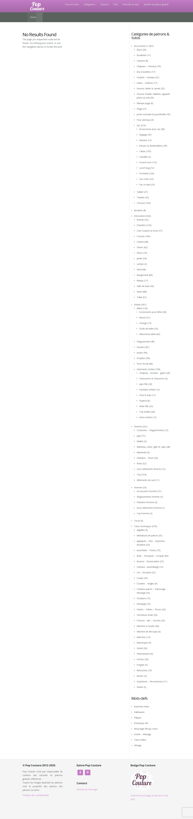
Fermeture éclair (145, 614)
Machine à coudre (146, 626)
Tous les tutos (72, 4)
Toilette (140, 197)
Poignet (140, 664)
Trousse (141, 203)
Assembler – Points (146, 550)
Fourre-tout (145, 162)
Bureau (140, 219)
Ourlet (140, 648)
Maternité (141, 452)
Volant (140, 687)
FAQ (115, 4)
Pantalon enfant (147, 389)
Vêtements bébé (147, 334)
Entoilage (141, 603)
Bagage (143, 134)
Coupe (140, 578)
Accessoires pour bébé (150, 312)
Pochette (143, 173)
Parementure (143, 653)
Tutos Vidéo (140, 739)
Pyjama (143, 400)
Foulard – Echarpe (146, 77)
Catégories (89, 4)
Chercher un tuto (130, 4)
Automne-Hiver (141, 706)
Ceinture (141, 60)
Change (143, 323)
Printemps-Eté (141, 723)
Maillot (140, 441)
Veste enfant (145, 417)
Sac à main (144, 184)
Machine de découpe (147, 631)
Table (139, 297)
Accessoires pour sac (149, 129)
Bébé (139, 308)
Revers (140, 675)
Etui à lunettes (144, 71)
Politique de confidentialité (36, 795)
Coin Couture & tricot (147, 230)
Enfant (137, 304)
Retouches (142, 670)
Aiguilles (141, 530)
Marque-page (143, 103)
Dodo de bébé (146, 328)
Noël (139, 269)
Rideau (140, 280)
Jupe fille (143, 384)
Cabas (142, 151)
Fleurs (140, 252)
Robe (139, 463)
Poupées (141, 358)
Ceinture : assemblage (148, 566)
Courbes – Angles (145, 583)
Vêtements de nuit (146, 480)
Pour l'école (142, 363)
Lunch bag (144, 167)
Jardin (139, 258)
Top (139, 474)
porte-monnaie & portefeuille (151, 114)
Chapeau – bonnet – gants (152, 372)
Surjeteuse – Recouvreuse (150, 681)
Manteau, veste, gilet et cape (151, 446)
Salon (139, 291)
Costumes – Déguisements (150, 430)
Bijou (139, 49)
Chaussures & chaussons (151, 378)
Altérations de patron (147, 535)
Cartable (143, 156)
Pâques (137, 717)
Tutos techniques (142, 526)
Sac (138, 125)
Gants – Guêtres (145, 82)
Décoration (139, 215)
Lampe (140, 263)
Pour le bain (145, 395)
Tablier (140, 191)
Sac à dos (144, 179)
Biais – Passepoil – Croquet (150, 555)
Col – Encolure (144, 572)
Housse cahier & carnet (148, 88)
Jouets (140, 352)
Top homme (143, 513)
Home (33, 17)
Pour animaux (144, 119)
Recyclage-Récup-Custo (146, 728)
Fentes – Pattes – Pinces (149, 609)
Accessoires (140, 45)
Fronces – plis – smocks (149, 620)
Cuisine (140, 241)
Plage (139, 108)
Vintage (137, 745)
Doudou (141, 347)
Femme (138, 426)
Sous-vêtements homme (149, 507)
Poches (140, 659)
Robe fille (144, 406)
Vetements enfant (146, 369)
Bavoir (142, 317)
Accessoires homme (147, 491)
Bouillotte (141, 55)
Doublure (141, 598)
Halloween (139, 712)
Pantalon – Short (145, 457)
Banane (143, 140)
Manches (141, 637)
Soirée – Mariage (142, 734)
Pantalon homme (145, 502)
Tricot (137, 520)
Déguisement (143, 341)
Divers (140, 247)
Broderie (138, 210)
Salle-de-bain (143, 286)
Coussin (141, 236)
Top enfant (144, 411)
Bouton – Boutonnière (148, 561)
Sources (105, 4)
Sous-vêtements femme (149, 469)
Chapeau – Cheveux (146, 66)
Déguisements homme (148, 496)
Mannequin (142, 642)
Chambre (141, 225)
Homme (138, 487)
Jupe (139, 435)
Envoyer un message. (87, 789)
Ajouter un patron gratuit (156, 4)
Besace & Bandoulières (151, 145)
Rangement (142, 275)
